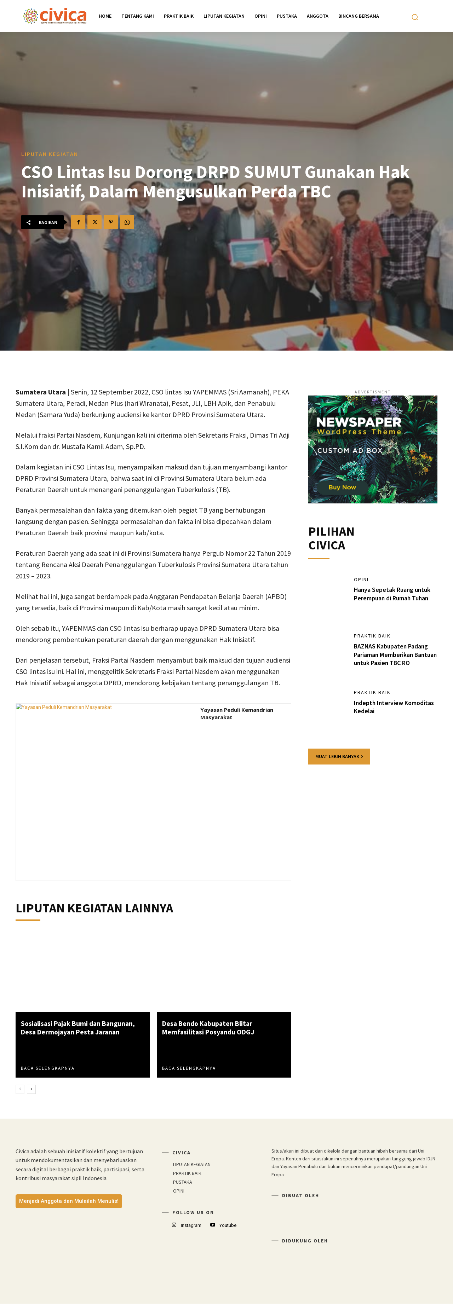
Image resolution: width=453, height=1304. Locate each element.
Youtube (227, 1225)
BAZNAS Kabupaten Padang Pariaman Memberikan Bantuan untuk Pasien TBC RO (395, 655)
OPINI (361, 580)
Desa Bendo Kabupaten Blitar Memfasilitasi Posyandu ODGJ (209, 1027)
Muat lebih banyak (339, 757)
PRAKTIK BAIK (372, 636)
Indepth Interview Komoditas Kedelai (394, 707)
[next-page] (31, 1089)
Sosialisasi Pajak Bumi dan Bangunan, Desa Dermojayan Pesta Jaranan (80, 1027)
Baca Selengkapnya (48, 1068)
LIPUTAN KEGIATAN (49, 154)
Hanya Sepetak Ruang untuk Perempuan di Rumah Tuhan (393, 594)
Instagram (191, 1225)
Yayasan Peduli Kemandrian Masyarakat (236, 713)
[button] (414, 17)
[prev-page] (20, 1089)
